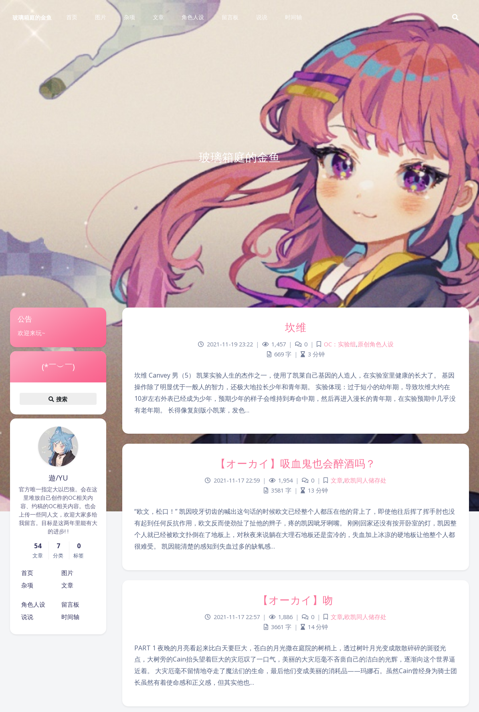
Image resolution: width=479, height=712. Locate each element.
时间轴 (70, 617)
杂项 (27, 585)
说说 (27, 617)
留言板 (70, 604)
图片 (67, 573)
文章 (67, 585)
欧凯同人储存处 (365, 480)
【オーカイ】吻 (295, 600)
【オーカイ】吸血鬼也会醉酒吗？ (295, 463)
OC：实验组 (340, 344)
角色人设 (33, 604)
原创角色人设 (376, 344)
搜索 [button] (58, 399)
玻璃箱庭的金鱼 (32, 17)
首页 (27, 573)
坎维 (295, 327)
